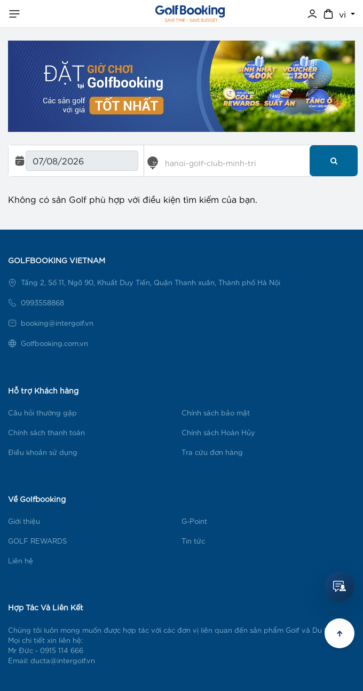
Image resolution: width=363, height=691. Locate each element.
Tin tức (193, 540)
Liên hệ (20, 560)
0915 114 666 (61, 650)
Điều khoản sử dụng (42, 452)
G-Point (194, 520)
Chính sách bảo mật (216, 412)
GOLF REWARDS (37, 540)
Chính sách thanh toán (46, 432)
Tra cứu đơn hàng (212, 452)
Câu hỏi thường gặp (42, 412)
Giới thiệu (24, 520)
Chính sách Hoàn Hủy (218, 432)
